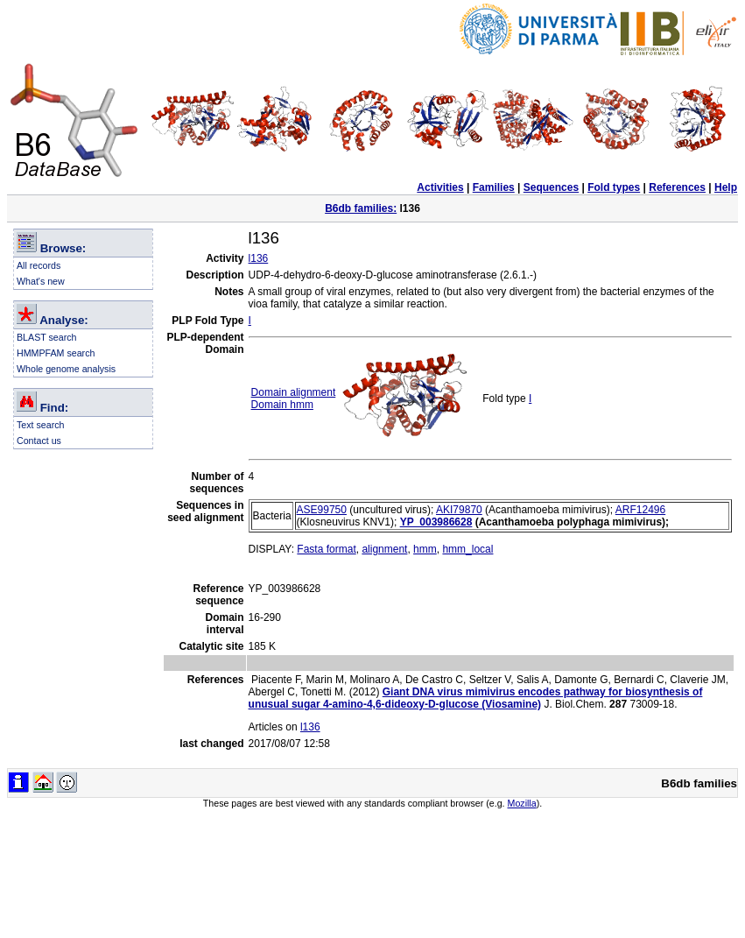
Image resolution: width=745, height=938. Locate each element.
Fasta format (326, 549)
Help (725, 187)
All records (38, 265)
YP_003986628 (436, 522)
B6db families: (361, 208)
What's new (41, 281)
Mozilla (522, 803)
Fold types (613, 187)
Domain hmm (282, 404)
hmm (425, 549)
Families (494, 187)
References (677, 187)
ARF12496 (640, 510)
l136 (259, 258)
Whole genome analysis (66, 368)
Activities (440, 187)
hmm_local (467, 549)
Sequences (551, 187)
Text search (41, 425)
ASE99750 (322, 510)
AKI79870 (459, 510)
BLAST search (47, 337)
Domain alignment (293, 392)
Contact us (39, 440)
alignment (384, 549)
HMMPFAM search (56, 353)
